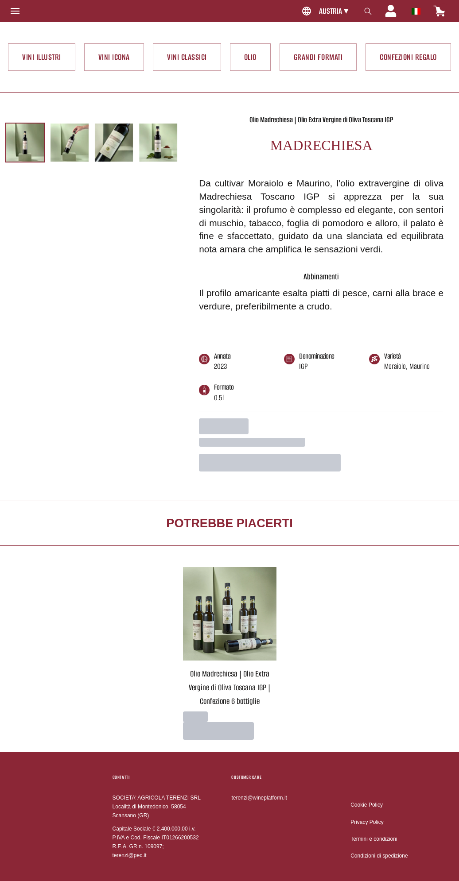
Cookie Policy (366, 805)
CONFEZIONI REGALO (408, 56)
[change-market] (323, 11)
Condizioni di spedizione (379, 856)
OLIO (250, 56)
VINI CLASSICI (187, 56)
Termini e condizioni (373, 839)
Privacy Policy (367, 822)
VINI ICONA (114, 56)
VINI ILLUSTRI (41, 56)
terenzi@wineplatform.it (259, 798)
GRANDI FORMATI (318, 56)
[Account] (391, 11)
